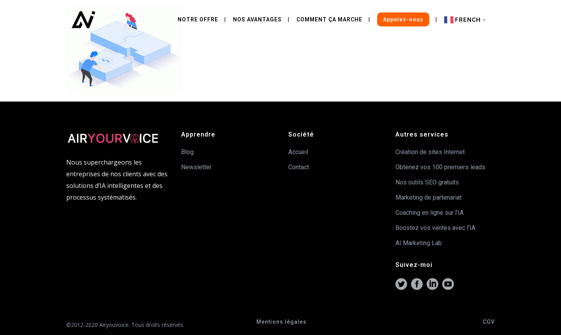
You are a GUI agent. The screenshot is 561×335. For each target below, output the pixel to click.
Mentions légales (281, 322)
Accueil (298, 152)
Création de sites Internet (430, 152)
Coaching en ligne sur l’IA (429, 212)
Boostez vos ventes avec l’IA (435, 228)
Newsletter (196, 167)
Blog (187, 152)
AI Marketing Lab (418, 243)
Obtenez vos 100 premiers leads (440, 167)
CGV (489, 322)
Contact (298, 167)
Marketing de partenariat (428, 197)
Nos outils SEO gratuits (427, 182)
